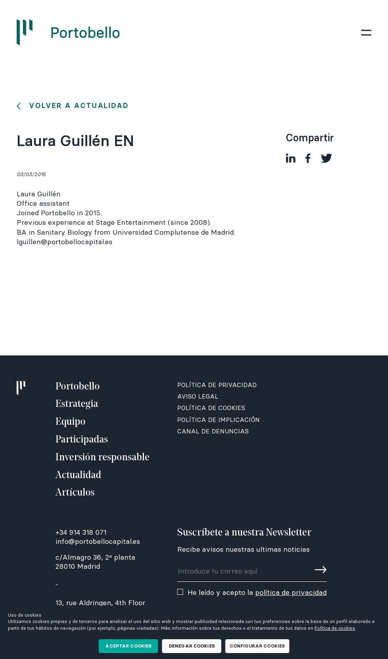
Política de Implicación (218, 420)
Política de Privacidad (217, 385)
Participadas (81, 440)
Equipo (70, 422)
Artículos (75, 493)
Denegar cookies (192, 646)
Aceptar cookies (128, 646)
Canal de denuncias (213, 431)
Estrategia (76, 404)
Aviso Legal (197, 396)
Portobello (77, 387)
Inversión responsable (102, 458)
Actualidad (78, 475)
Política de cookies (334, 628)
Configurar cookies (257, 646)
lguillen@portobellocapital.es (64, 241)
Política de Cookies (211, 408)
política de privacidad (291, 592)
